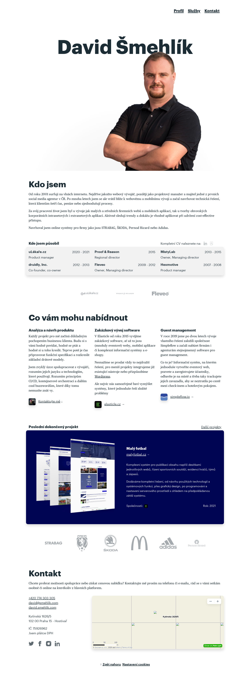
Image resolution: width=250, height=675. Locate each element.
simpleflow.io (175, 396)
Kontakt (212, 10)
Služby (194, 10)
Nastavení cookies (136, 664)
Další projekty (211, 427)
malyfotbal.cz (136, 454)
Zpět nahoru (112, 664)
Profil (179, 10)
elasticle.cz (108, 404)
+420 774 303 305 (42, 598)
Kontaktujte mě (44, 401)
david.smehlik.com (42, 607)
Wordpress (102, 376)
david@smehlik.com (43, 603)
